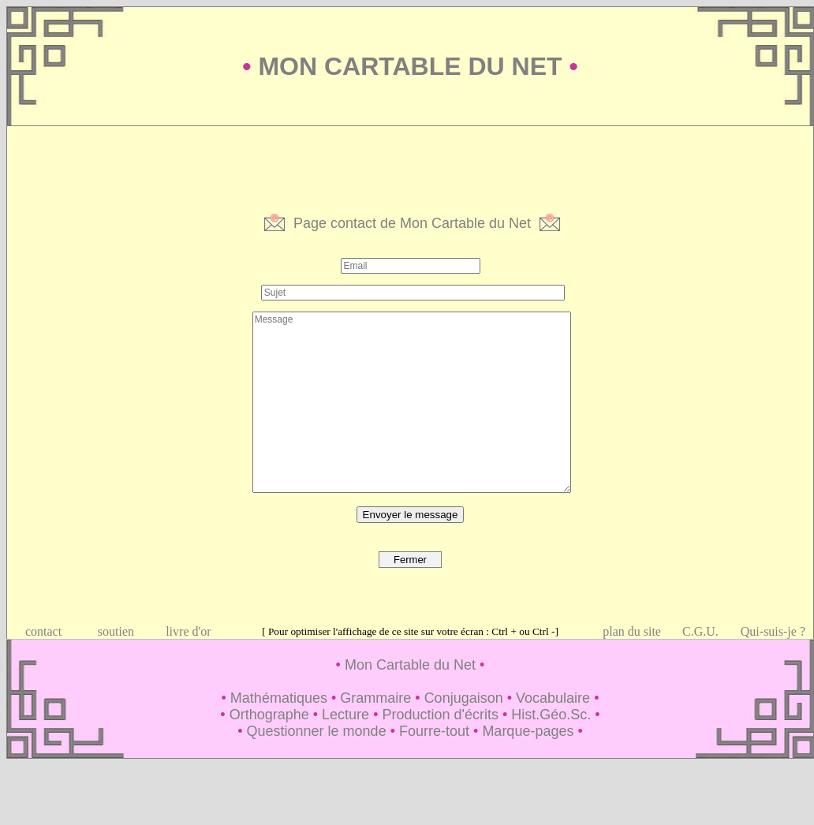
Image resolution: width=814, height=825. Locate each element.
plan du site (632, 631)
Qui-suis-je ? (773, 631)
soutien (116, 631)
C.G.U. (700, 631)
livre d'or (188, 631)
